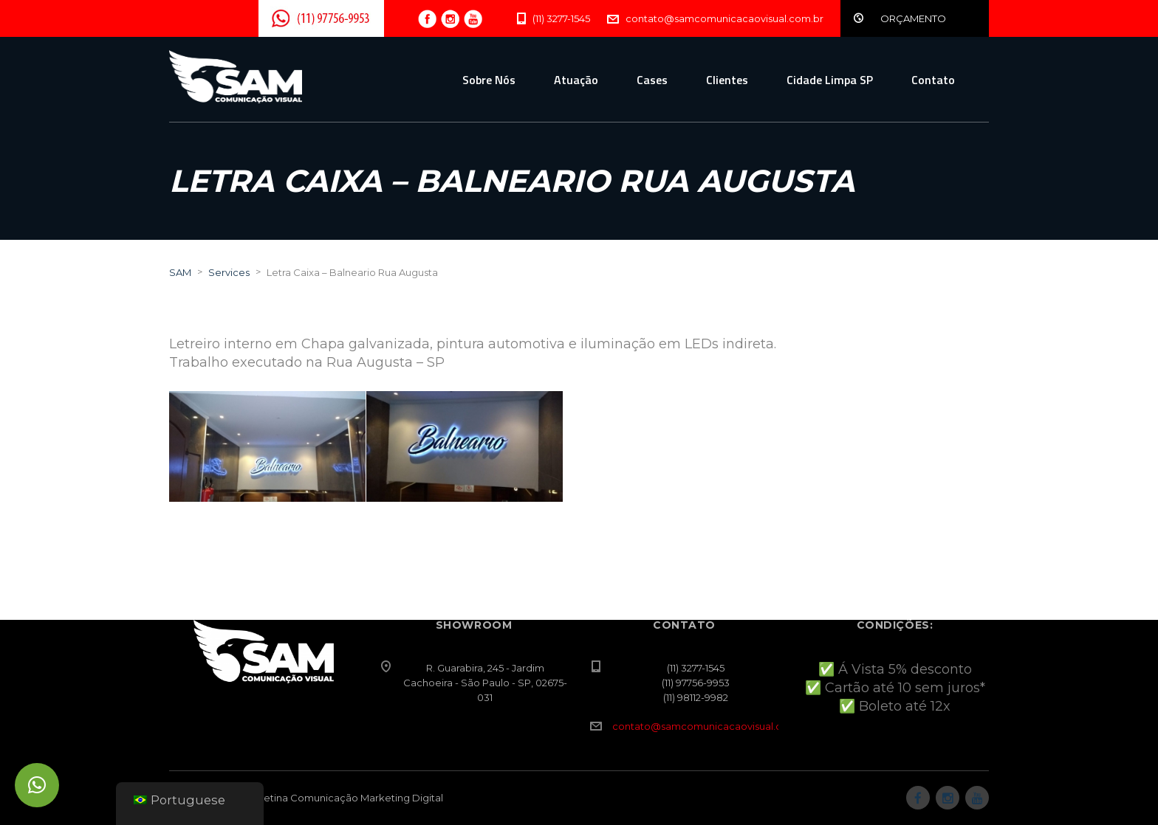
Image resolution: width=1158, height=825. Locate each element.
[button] (37, 785)
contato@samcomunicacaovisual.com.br (711, 726)
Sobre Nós (488, 80)
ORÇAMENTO (913, 18)
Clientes (727, 80)
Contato (933, 80)
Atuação (576, 80)
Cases (652, 80)
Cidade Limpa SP (830, 80)
